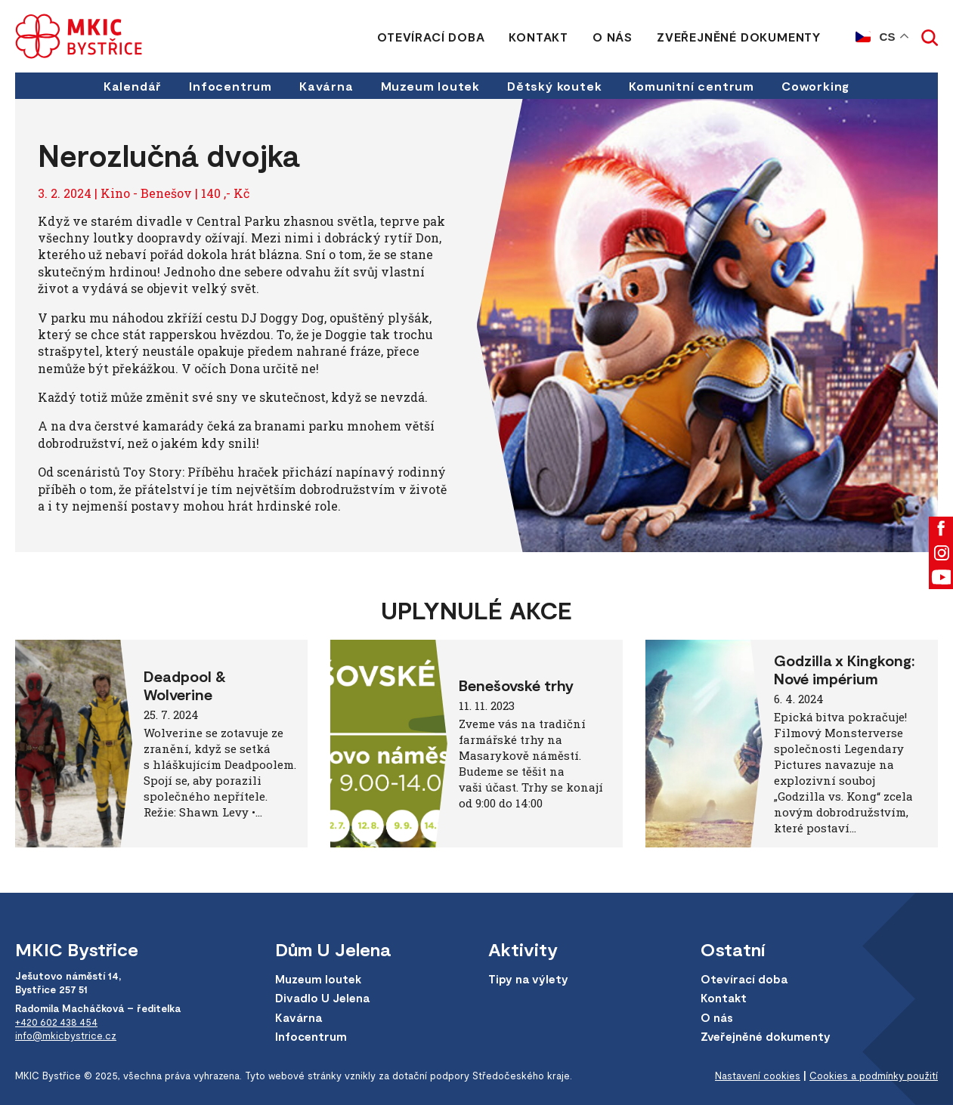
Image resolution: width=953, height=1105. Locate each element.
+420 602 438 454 (56, 1022)
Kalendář (133, 86)
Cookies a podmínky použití (873, 1076)
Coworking (815, 86)
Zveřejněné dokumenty (739, 36)
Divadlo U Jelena (322, 998)
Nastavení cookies (757, 1076)
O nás (613, 36)
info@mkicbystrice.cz (65, 1035)
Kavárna (326, 86)
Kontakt (538, 36)
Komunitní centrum (691, 86)
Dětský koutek (554, 86)
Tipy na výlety (528, 979)
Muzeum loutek (430, 86)
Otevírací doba (430, 36)
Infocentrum (230, 86)
